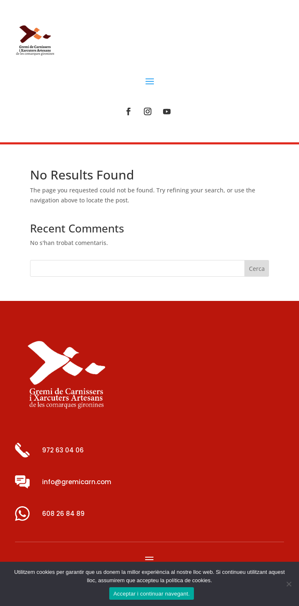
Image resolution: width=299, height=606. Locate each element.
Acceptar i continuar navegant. (151, 594)
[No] (288, 584)
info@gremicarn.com (76, 481)
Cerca (257, 269)
